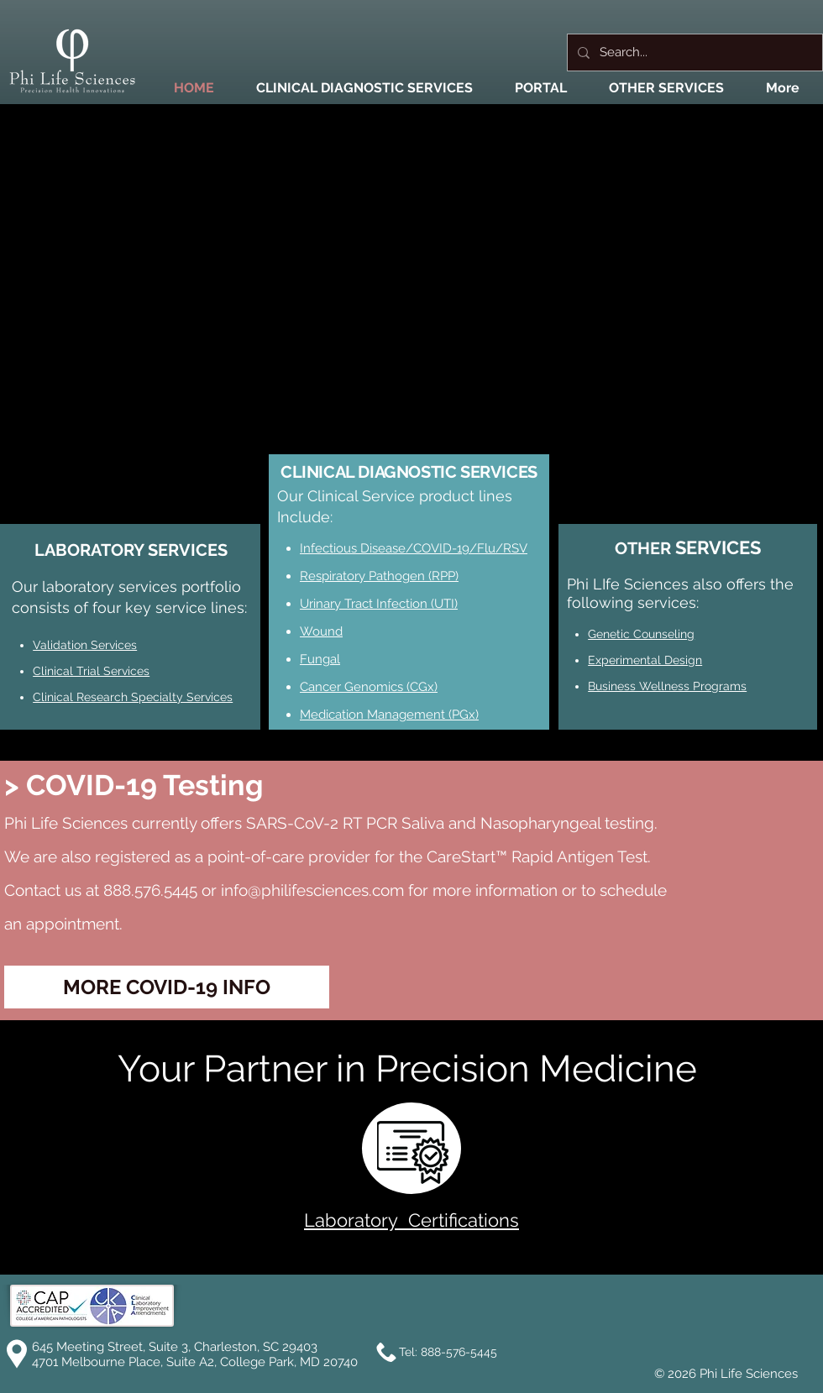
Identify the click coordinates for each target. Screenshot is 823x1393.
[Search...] (693, 52)
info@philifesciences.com (312, 890)
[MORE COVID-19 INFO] (166, 987)
